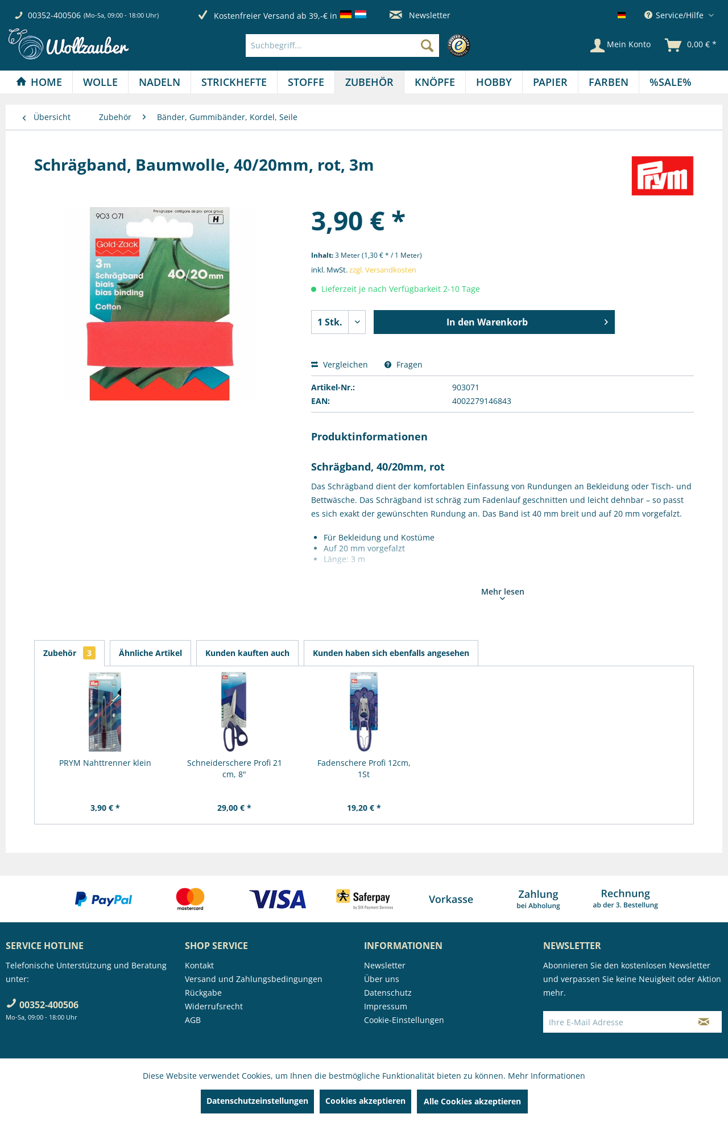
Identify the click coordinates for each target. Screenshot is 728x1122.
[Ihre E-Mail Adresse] (614, 1022)
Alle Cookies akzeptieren (472, 1101)
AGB (193, 1019)
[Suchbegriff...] (342, 45)
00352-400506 (54, 15)
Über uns (381, 979)
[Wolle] (100, 82)
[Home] (39, 82)
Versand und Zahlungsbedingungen (253, 979)
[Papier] (550, 82)
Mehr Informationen (546, 1075)
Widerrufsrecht (214, 1006)
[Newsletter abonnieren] (704, 1022)
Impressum (385, 1006)
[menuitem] (361, 45)
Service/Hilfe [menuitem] (675, 15)
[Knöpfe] (434, 82)
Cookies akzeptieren (365, 1100)
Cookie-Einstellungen (404, 1019)
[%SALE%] (670, 82)
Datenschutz (388, 992)
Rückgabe (203, 992)
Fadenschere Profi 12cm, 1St (364, 768)
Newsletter (420, 15)
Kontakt (199, 965)
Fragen (403, 364)
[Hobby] (494, 82)
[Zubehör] (369, 82)
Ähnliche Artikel (150, 652)
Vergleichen (339, 364)
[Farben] (608, 82)
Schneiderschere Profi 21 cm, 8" (234, 768)
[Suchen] (427, 45)
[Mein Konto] (620, 45)
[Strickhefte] (234, 82)
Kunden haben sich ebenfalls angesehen (391, 652)
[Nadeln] (160, 82)
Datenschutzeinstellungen (257, 1100)
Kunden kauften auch (247, 652)
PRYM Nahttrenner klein (105, 762)
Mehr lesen (502, 593)
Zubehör (69, 652)
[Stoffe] (306, 82)
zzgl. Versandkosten (382, 270)
